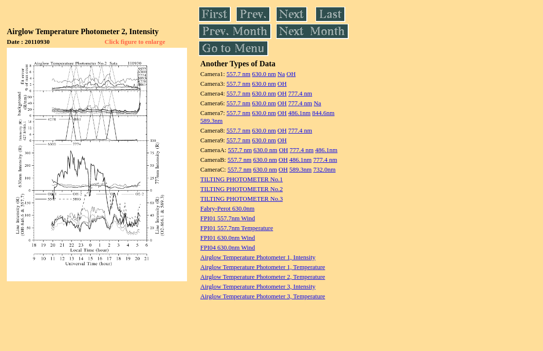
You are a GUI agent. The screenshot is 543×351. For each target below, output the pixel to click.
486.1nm (299, 113)
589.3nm (211, 120)
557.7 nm (238, 74)
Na (281, 74)
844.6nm (323, 113)
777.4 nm (300, 93)
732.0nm (324, 169)
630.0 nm (264, 74)
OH (291, 74)
